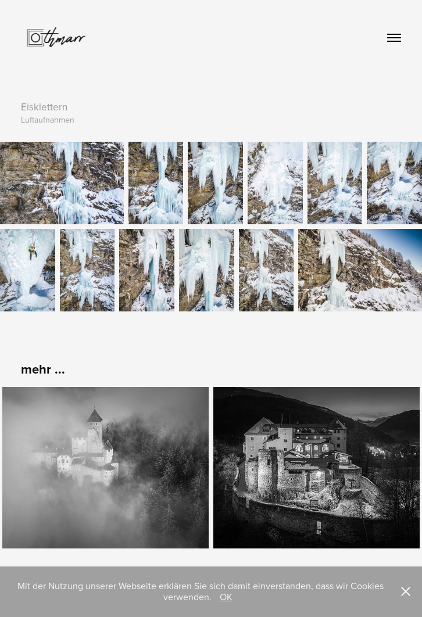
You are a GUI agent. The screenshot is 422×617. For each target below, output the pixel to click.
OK (226, 596)
